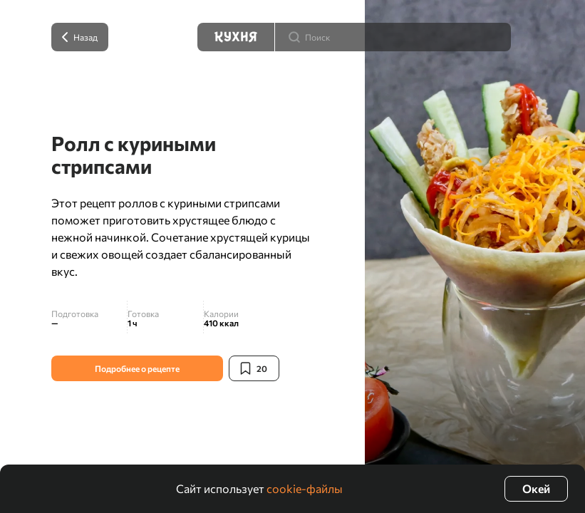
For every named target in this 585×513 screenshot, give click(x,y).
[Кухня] (235, 37)
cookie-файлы (304, 488)
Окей (536, 488)
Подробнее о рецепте (137, 368)
